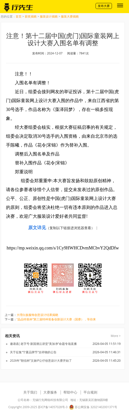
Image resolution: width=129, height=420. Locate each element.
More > (116, 336)
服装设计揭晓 (49, 16)
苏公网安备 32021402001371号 (93, 407)
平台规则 (90, 392)
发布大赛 (104, 6)
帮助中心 (70, 392)
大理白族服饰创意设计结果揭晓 (37, 315)
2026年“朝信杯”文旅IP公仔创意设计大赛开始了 (41, 360)
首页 (19, 16)
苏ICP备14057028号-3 (53, 407)
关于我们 (30, 392)
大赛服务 (50, 392)
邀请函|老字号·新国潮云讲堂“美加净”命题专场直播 (43, 344)
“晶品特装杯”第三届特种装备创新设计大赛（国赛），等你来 (56, 319)
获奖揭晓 (31, 16)
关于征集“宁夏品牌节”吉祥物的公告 (33, 352)
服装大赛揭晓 (70, 16)
